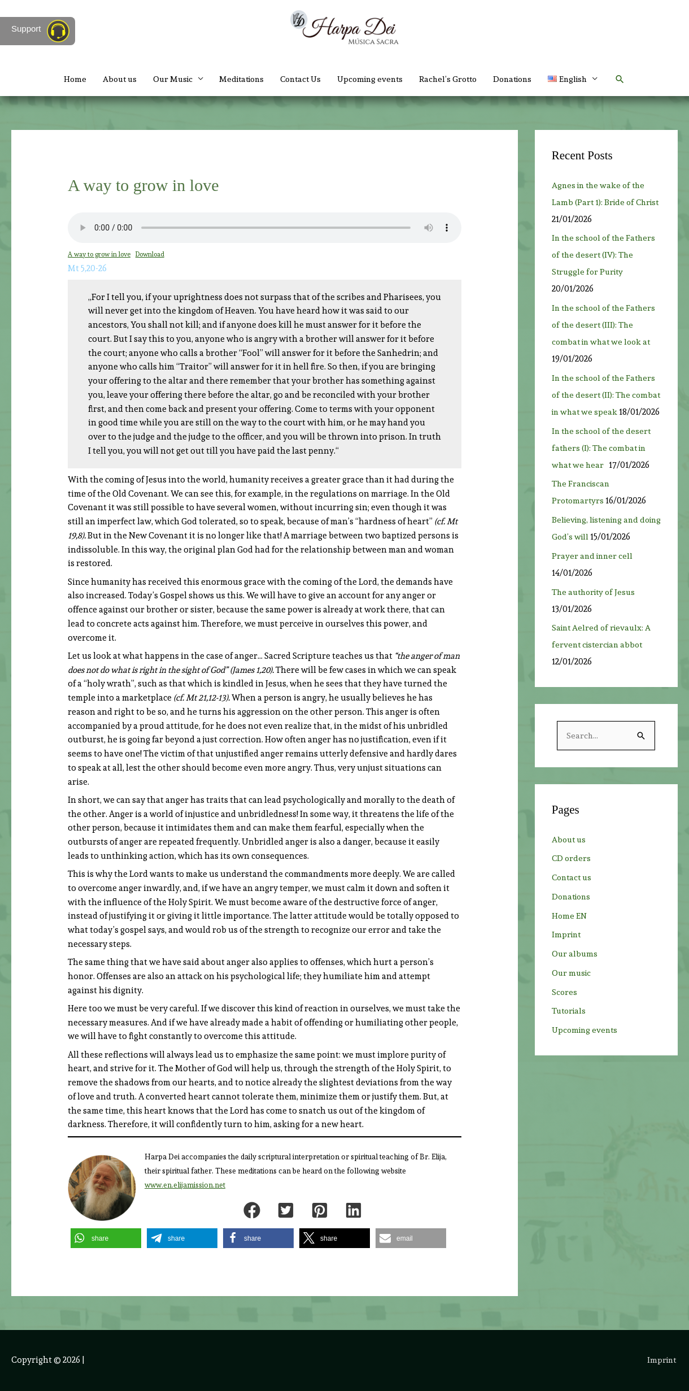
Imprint (567, 952)
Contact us (573, 895)
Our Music (162, 79)
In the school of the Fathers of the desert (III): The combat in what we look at (606, 325)
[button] (635, 79)
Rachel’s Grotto (454, 79)
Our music (572, 990)
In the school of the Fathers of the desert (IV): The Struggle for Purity (606, 255)
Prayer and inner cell (593, 573)
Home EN (570, 933)
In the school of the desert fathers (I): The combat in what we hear (604, 465)
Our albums (575, 971)
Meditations (235, 79)
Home (59, 79)
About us (106, 79)
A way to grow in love (100, 254)
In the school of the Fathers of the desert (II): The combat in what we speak (606, 395)
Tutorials (570, 1028)
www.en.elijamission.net (185, 1185)
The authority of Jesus (596, 609)
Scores (565, 1010)
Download (152, 254)
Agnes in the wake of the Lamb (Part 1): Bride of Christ (600, 202)
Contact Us (299, 79)
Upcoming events (372, 79)
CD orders (572, 876)
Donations (523, 79)
